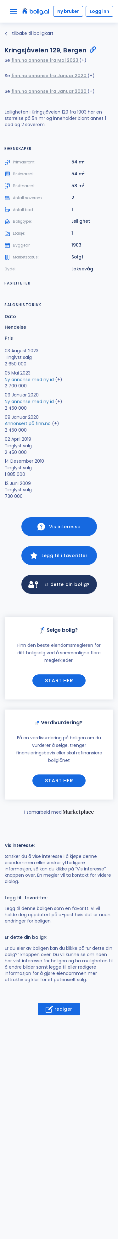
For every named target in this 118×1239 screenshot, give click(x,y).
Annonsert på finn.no (28, 423)
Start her (59, 680)
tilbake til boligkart (29, 33)
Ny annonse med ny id (29, 379)
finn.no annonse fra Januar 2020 (49, 75)
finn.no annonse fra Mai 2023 (45, 60)
